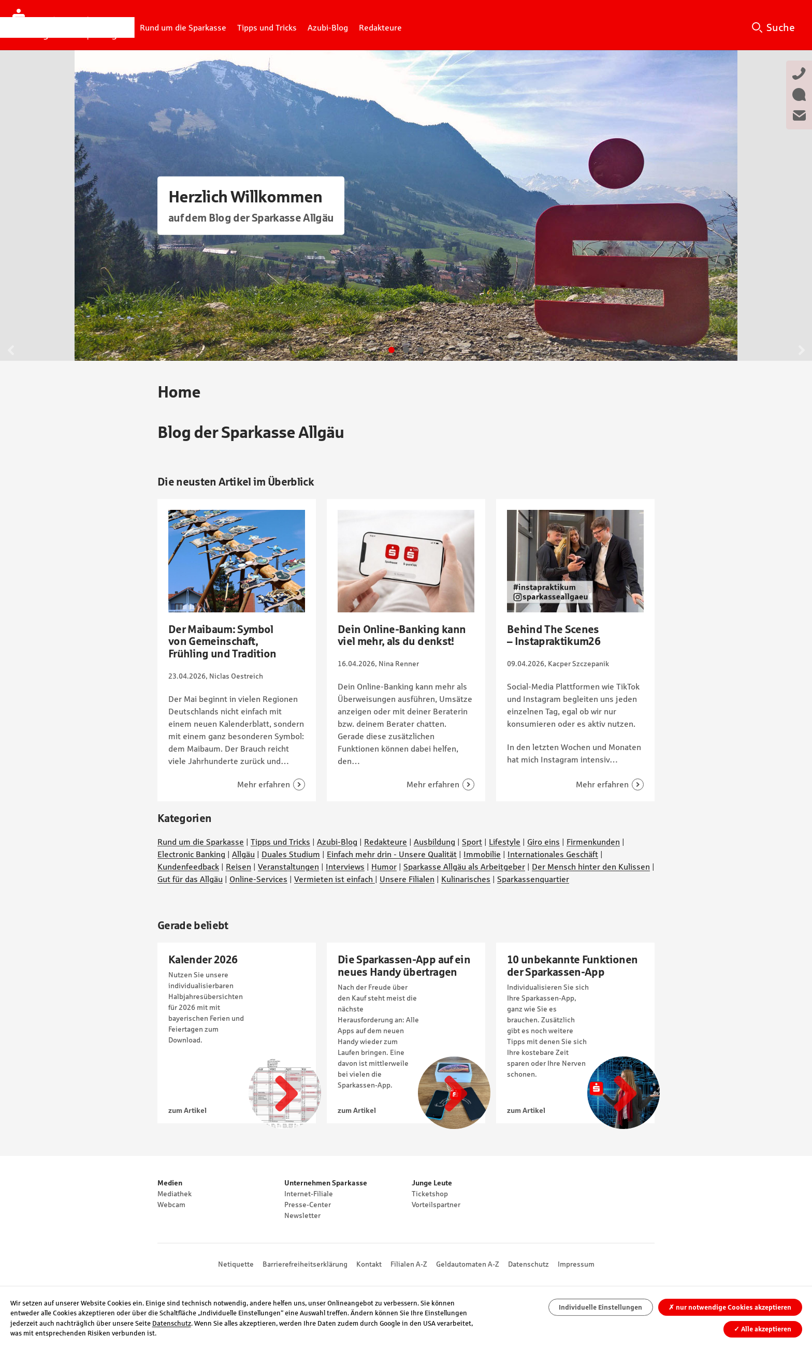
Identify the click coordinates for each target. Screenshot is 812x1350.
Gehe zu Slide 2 (406, 350)
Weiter (801, 350)
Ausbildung (434, 841)
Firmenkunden (593, 841)
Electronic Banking (191, 854)
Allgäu (243, 854)
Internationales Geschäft (553, 854)
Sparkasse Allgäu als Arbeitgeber (464, 866)
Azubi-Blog (337, 841)
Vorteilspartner (436, 1204)
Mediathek (174, 1194)
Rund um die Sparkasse (200, 841)
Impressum (576, 1264)
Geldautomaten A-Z (467, 1264)
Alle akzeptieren (762, 1329)
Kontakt (369, 1264)
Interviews (345, 866)
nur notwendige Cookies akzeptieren (730, 1307)
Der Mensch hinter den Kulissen (591, 866)
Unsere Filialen (407, 879)
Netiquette (236, 1264)
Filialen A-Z (408, 1264)
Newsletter (302, 1215)
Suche (780, 27)
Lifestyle (504, 841)
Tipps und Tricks (280, 841)
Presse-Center (307, 1204)
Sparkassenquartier (533, 879)
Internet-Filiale (308, 1194)
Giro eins (543, 841)
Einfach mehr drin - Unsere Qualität (392, 854)
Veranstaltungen (288, 866)
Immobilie (482, 854)
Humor (384, 866)
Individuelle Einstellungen (600, 1307)
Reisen (238, 866)
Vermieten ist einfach (334, 879)
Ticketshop (430, 1194)
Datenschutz (528, 1264)
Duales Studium (291, 854)
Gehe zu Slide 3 (420, 350)
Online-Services (258, 879)
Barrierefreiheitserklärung (305, 1264)
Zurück (11, 350)
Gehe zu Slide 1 (391, 350)
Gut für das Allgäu (190, 879)
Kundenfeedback (188, 866)
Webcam (171, 1204)
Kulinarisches (465, 879)
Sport (472, 841)
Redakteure (385, 841)
